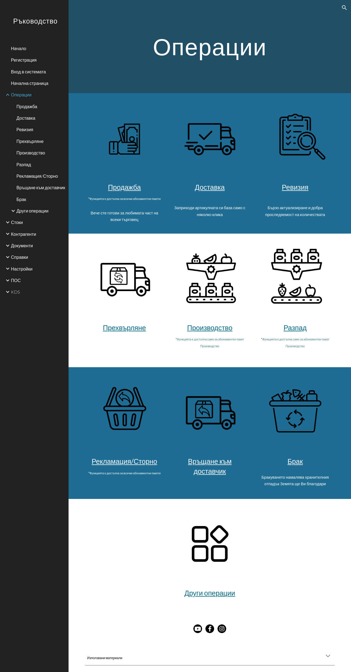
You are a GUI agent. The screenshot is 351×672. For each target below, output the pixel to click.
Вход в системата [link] (28, 71)
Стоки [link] (17, 222)
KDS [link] (15, 291)
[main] (210, 46)
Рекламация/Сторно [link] (37, 176)
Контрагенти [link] (23, 234)
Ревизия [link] (24, 129)
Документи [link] (22, 245)
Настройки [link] (21, 268)
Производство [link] (30, 152)
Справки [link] (19, 257)
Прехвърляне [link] (30, 141)
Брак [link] (21, 199)
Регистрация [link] (24, 59)
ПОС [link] (16, 280)
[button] (344, 7)
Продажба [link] (26, 106)
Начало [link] (18, 48)
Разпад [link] (23, 164)
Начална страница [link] (29, 83)
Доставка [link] (25, 117)
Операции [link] (21, 94)
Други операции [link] (32, 210)
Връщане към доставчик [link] (40, 187)
